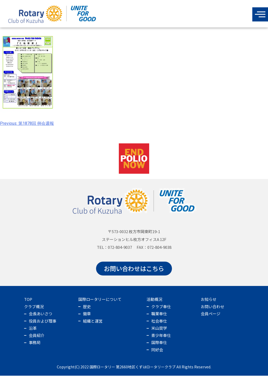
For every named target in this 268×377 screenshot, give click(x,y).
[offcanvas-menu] (260, 14)
